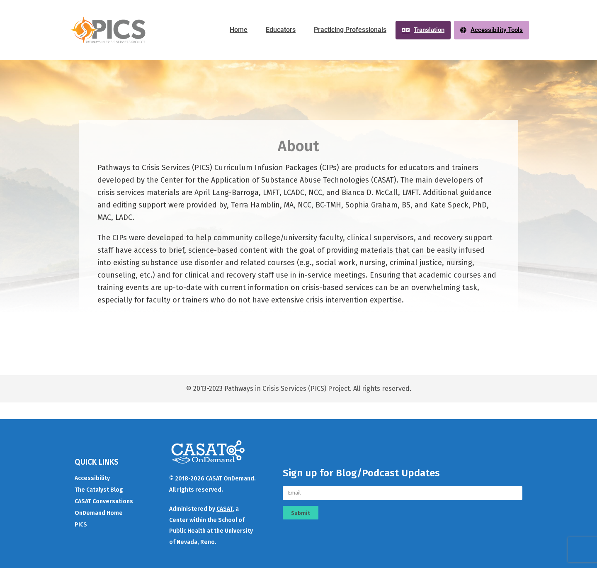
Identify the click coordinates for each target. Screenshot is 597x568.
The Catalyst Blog (99, 489)
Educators (281, 30)
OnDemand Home (99, 513)
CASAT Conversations (104, 501)
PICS (81, 524)
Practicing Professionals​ (350, 30)
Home (239, 30)
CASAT (224, 508)
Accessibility (92, 478)
